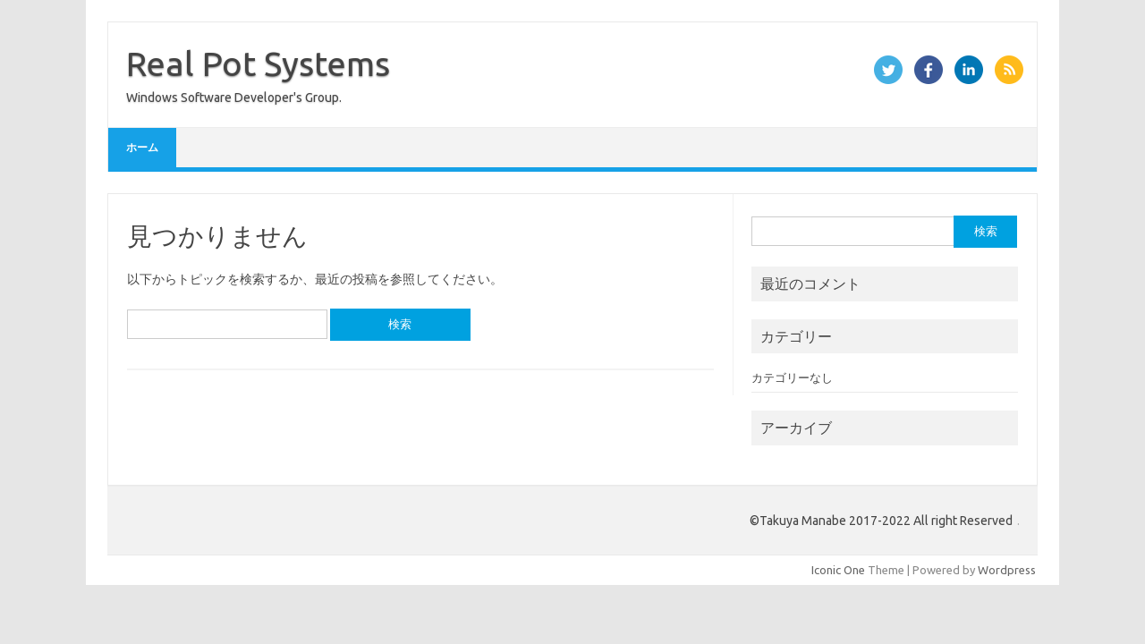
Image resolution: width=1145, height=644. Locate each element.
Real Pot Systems (258, 63)
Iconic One (838, 570)
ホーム (142, 147)
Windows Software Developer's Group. (234, 97)
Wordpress (1007, 570)
